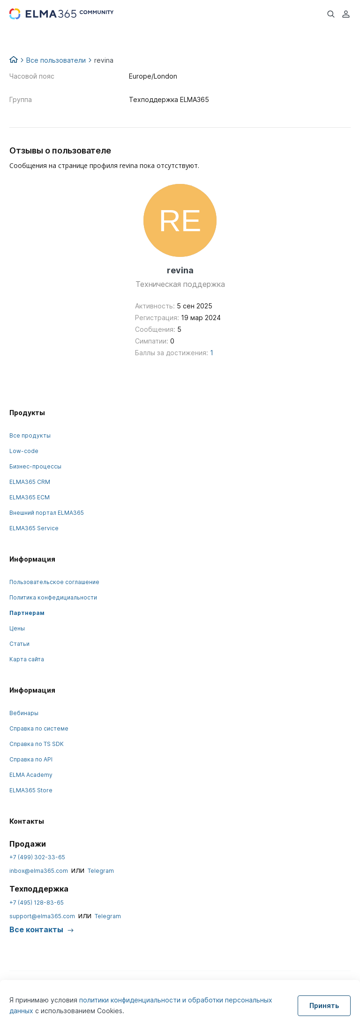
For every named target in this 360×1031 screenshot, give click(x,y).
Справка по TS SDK (36, 743)
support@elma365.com (42, 916)
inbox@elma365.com (38, 870)
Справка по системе (38, 728)
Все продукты (30, 435)
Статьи (19, 643)
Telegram (101, 870)
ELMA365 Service (34, 528)
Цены (17, 628)
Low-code (23, 450)
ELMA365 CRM (29, 481)
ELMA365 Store (30, 790)
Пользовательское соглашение (54, 581)
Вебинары (23, 713)
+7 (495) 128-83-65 (36, 902)
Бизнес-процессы (35, 466)
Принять (324, 1005)
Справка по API (30, 759)
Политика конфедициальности (53, 597)
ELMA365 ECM (29, 497)
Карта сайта (26, 659)
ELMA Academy (30, 774)
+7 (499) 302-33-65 (37, 857)
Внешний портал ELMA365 (46, 512)
